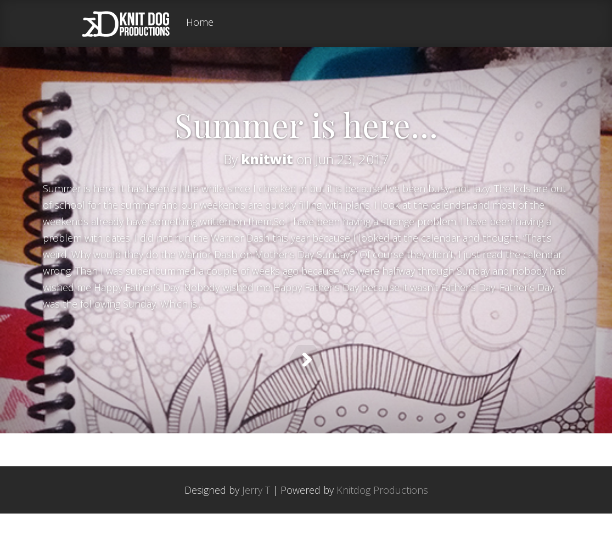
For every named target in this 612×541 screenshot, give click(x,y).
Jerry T (256, 517)
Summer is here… (306, 124)
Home (200, 23)
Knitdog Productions (382, 517)
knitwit (267, 159)
